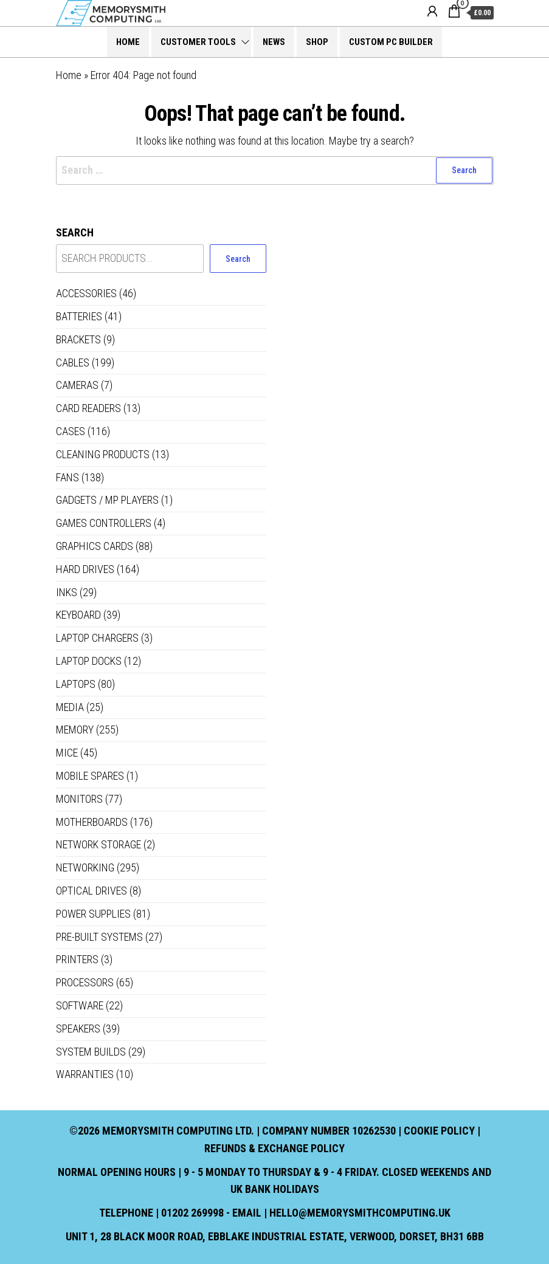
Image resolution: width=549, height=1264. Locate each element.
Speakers (78, 1028)
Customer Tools (198, 41)
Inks (66, 592)
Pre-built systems (99, 936)
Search (75, 232)
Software (79, 1005)
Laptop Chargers (97, 637)
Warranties (85, 1074)
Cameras (77, 385)
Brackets (78, 339)
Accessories (86, 293)
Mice (67, 752)
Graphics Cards (94, 546)
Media (70, 707)
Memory (75, 729)
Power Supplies (93, 913)
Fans (67, 477)
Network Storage (98, 844)
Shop (317, 41)
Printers (77, 959)
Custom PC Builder (391, 41)
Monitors (79, 798)
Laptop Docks (89, 660)
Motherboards (92, 822)
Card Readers (88, 408)
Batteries (79, 316)
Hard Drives (85, 569)
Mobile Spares (90, 775)
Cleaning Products (103, 454)
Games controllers (103, 523)
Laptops (75, 684)
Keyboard (78, 614)
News (274, 41)
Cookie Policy (439, 1130)
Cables (72, 362)
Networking (85, 867)
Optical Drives (91, 890)
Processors (85, 982)
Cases (70, 431)
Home (128, 41)
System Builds (91, 1051)
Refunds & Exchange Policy (274, 1148)
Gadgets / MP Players (107, 499)
